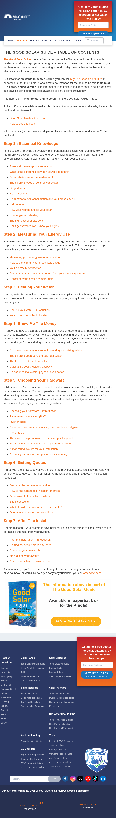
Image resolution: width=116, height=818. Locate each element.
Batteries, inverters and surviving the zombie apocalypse (44, 427)
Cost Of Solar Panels (31, 680)
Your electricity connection (25, 268)
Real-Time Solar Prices (60, 762)
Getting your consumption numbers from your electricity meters (47, 273)
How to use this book (22, 123)
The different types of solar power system (34, 182)
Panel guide (17, 432)
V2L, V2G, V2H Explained (33, 767)
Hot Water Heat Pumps (62, 714)
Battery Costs (55, 668)
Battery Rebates (56, 672)
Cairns (4, 693)
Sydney (4, 668)
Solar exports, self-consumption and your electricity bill (42, 198)
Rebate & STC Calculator (61, 741)
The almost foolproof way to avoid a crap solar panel (41, 438)
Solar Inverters (57, 688)
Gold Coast (6, 685)
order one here (92, 573)
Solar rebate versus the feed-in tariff (31, 177)
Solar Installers (29, 688)
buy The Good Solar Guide (86, 79)
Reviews (34, 40)
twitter (80, 779)
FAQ (61, 40)
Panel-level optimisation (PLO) (28, 416)
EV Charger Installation (32, 763)
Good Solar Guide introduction (28, 118)
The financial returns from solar (28, 361)
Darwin (4, 723)
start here (22, 40)
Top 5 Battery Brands (59, 664)
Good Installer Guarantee (33, 706)
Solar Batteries (57, 658)
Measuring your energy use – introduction (35, 257)
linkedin (103, 779)
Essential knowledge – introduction (31, 166)
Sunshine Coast (8, 689)
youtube (88, 779)
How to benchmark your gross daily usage (35, 262)
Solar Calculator (56, 745)
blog (68, 40)
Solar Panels (28, 658)
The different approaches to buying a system (36, 355)
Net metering (17, 204)
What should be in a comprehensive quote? (36, 507)
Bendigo (4, 706)
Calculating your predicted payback (31, 366)
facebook (65, 779)
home (11, 40)
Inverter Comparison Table (61, 698)
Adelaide (5, 710)
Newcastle (6, 672)
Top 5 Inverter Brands (59, 693)
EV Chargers (28, 749)
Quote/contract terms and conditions (31, 512)
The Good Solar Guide (17, 59)
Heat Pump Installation (60, 724)
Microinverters (56, 706)
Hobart (4, 718)
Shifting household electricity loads (30, 545)
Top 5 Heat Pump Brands (61, 720)
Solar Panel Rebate (30, 676)
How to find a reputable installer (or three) (35, 490)
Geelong (5, 702)
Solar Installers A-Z (30, 693)
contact (78, 40)
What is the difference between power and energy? (40, 171)
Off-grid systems (19, 188)
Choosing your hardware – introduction (33, 411)
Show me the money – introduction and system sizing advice (46, 350)
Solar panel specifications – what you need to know (40, 443)
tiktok (95, 779)
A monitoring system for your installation (34, 448)
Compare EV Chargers (31, 759)
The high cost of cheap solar (27, 220)
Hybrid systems (19, 193)
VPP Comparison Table (60, 676)
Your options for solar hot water (28, 315)
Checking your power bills (25, 550)
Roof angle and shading (24, 215)
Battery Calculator (57, 749)
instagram (73, 779)
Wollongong (6, 676)
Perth (3, 714)
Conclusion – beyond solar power (30, 561)
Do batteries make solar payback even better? (37, 372)
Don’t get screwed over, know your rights (34, 226)
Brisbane (5, 680)
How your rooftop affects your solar (31, 209)
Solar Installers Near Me (32, 698)
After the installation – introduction (30, 539)
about (53, 40)
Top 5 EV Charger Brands (33, 755)
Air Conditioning (30, 735)
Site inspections (19, 501)
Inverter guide (18, 421)
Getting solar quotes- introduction (30, 485)
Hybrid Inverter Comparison (62, 702)
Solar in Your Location (59, 766)
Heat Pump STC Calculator (62, 728)
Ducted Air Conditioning (32, 741)
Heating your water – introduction (30, 309)
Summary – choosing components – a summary (38, 454)
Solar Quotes (17, 17)
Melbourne (6, 697)
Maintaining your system (24, 555)
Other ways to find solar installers (30, 496)
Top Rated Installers (30, 702)
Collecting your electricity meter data (31, 278)
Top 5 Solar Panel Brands (33, 664)
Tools (44, 40)
